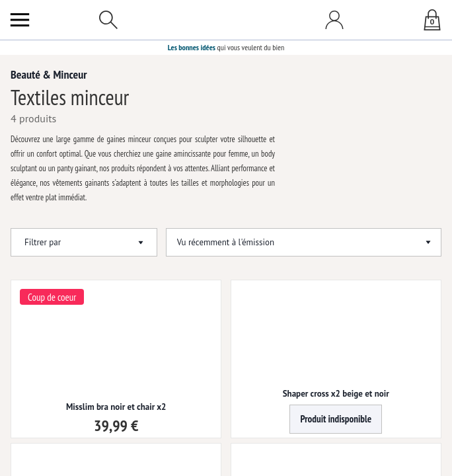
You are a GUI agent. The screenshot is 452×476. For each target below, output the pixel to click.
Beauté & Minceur (68, 64)
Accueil (20, 64)
